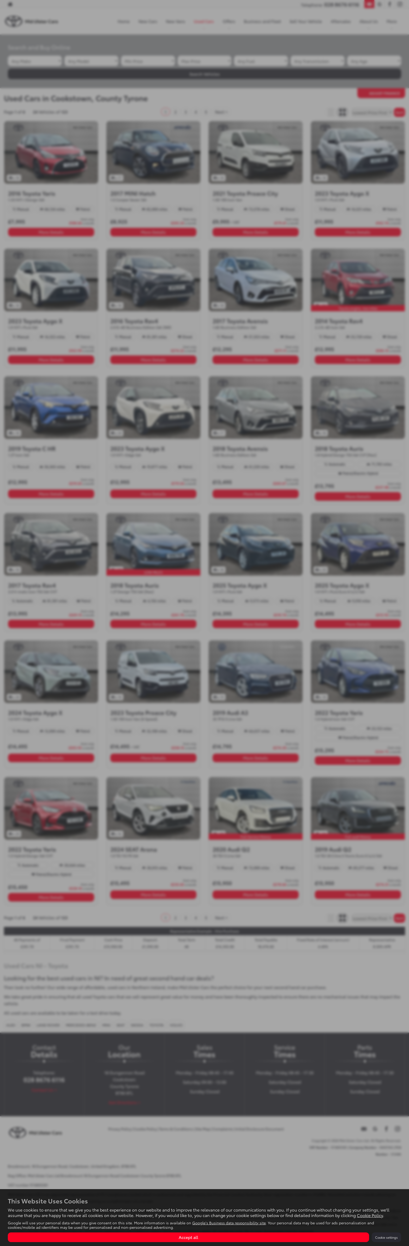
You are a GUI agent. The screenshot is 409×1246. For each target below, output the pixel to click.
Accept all (188, 1237)
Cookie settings (386, 1237)
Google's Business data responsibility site (229, 1222)
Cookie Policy (370, 1215)
